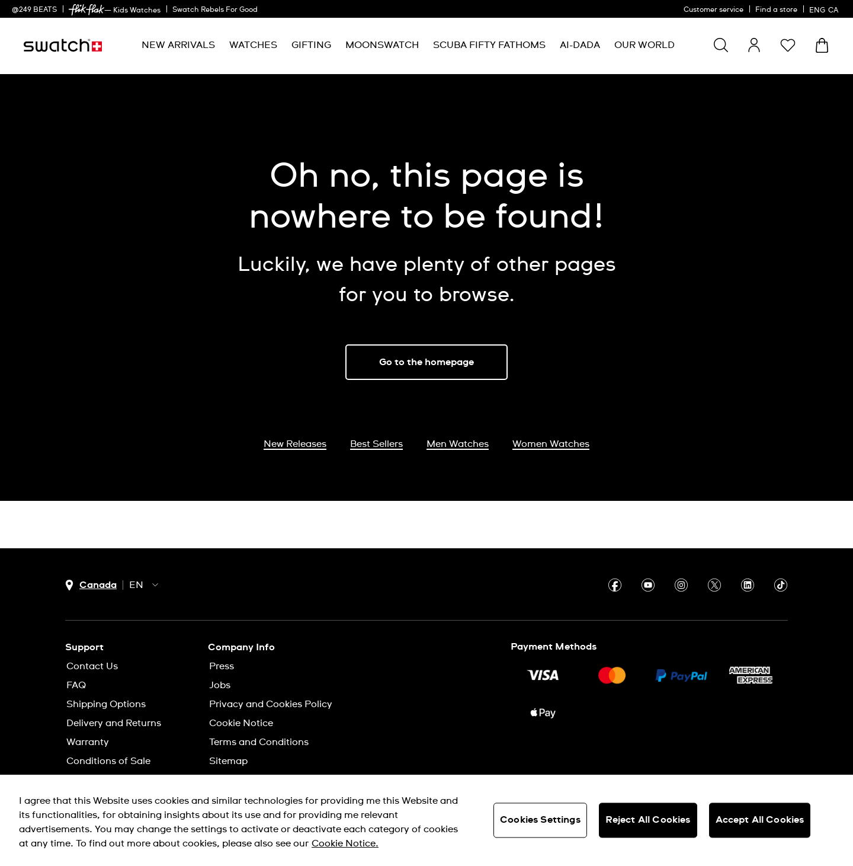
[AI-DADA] (580, 45)
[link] (86, 9)
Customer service (713, 10)
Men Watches (457, 444)
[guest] (754, 45)
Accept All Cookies (760, 820)
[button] (788, 45)
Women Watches (550, 444)
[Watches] (253, 45)
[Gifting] (311, 45)
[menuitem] (178, 45)
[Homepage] (63, 45)
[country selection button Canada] (91, 585)
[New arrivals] (178, 45)
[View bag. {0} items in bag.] (821, 45)
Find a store (776, 10)
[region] (426, 820)
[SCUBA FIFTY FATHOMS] (489, 45)
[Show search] (721, 45)
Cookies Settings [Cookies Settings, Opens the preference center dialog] (540, 820)
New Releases (295, 444)
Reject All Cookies (648, 820)
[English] (825, 9)
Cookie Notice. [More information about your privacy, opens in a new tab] (345, 843)
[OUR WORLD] (644, 45)
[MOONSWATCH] (382, 45)
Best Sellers (376, 444)
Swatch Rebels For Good (215, 10)
